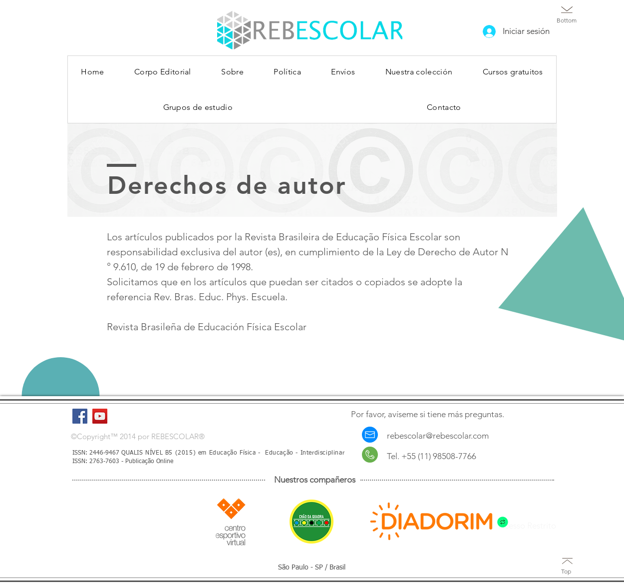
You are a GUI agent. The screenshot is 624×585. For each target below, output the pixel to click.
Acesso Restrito (527, 526)
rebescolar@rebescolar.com (438, 436)
